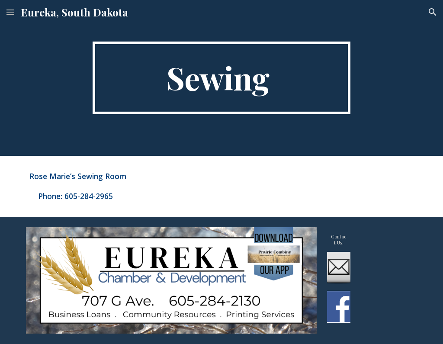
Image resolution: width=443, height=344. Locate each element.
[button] (10, 12)
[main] (221, 78)
